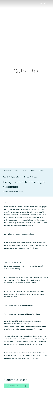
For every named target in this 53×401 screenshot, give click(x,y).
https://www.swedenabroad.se (22, 225)
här (34, 283)
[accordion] (8, 202)
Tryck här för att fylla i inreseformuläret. (18, 305)
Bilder (25, 171)
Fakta (33, 171)
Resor (17, 171)
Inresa (41, 171)
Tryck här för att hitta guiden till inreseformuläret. (22, 314)
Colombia (7, 171)
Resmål (5, 177)
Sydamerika (15, 177)
